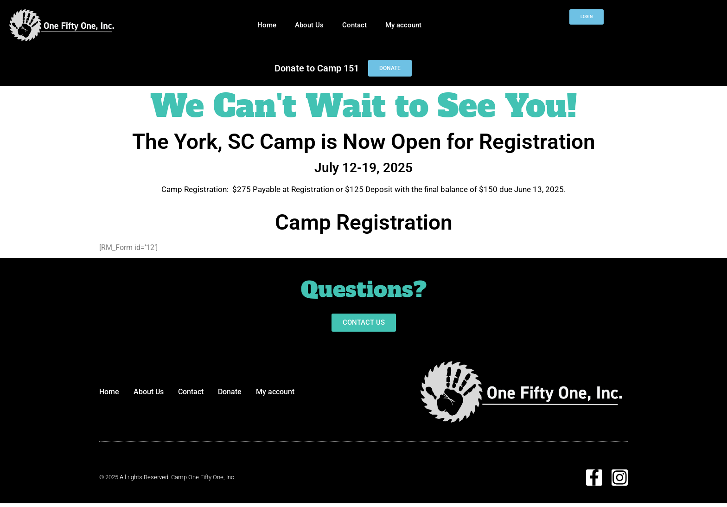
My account (403, 25)
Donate (230, 391)
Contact (354, 25)
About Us (309, 25)
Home (266, 25)
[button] (364, 323)
